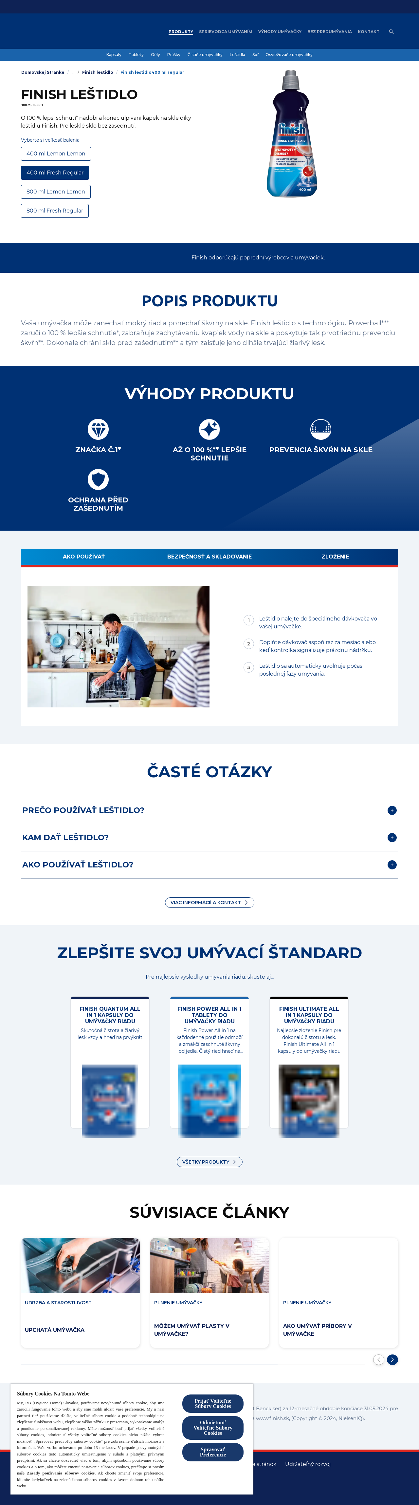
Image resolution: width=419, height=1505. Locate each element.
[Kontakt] (368, 32)
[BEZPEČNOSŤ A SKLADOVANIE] (209, 558)
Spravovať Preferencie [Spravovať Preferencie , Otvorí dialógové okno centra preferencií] (213, 1452)
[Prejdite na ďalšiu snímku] (392, 1359)
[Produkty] (180, 32)
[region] (131, 1439)
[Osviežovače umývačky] (289, 54)
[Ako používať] (84, 558)
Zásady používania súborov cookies (61, 1473)
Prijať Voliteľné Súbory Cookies (212, 1403)
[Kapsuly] (114, 54)
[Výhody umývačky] (280, 32)
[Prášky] (174, 54)
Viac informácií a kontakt (206, 902)
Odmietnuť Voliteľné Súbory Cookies (212, 1428)
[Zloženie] (335, 558)
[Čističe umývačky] (205, 54)
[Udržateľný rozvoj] (308, 1464)
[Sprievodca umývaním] (226, 32)
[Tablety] (136, 54)
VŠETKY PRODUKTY (205, 1162)
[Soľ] (255, 54)
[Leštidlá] (237, 54)
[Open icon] (391, 31)
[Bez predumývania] (329, 32)
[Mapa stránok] (259, 1464)
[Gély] (155, 54)
